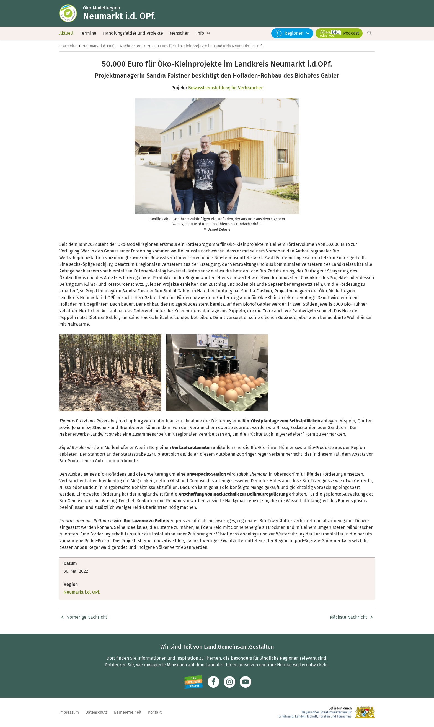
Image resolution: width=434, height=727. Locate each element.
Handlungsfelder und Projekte (133, 33)
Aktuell (66, 33)
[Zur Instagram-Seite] (229, 682)
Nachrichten (130, 46)
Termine (88, 33)
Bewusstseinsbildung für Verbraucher (225, 87)
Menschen (180, 33)
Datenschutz (96, 712)
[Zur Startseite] (71, 13)
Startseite (68, 46)
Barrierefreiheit (127, 712)
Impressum (69, 712)
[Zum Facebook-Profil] (213, 682)
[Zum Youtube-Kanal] (245, 682)
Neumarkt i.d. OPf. (98, 46)
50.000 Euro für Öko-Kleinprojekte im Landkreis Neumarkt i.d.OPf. (204, 46)
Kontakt (155, 712)
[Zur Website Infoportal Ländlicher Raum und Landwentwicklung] (193, 682)
